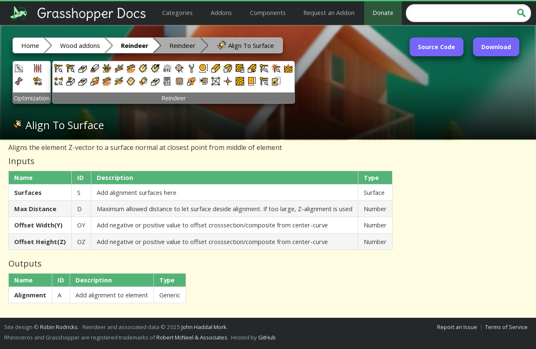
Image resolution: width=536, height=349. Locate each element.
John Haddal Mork (203, 327)
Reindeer (182, 45)
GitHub (267, 337)
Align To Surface (245, 45)
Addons (221, 12)
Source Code (436, 47)
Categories (177, 12)
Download (496, 47)
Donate (382, 12)
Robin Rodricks (59, 327)
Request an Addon (329, 12)
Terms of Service (506, 327)
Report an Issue (457, 327)
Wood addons (80, 45)
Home (30, 45)
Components (268, 12)
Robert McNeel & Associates (191, 337)
